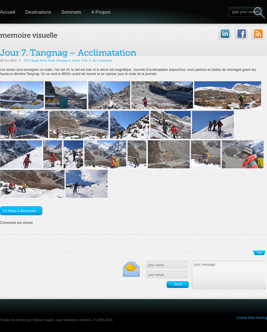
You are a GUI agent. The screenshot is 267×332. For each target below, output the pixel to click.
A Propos (100, 12)
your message (229, 275)
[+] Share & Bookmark (19, 211)
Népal (76, 60)
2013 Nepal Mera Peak (39, 60)
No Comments (102, 60)
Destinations (38, 12)
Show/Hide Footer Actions (259, 253)
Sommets (71, 12)
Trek (84, 60)
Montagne (63, 60)
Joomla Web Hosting (251, 318)
